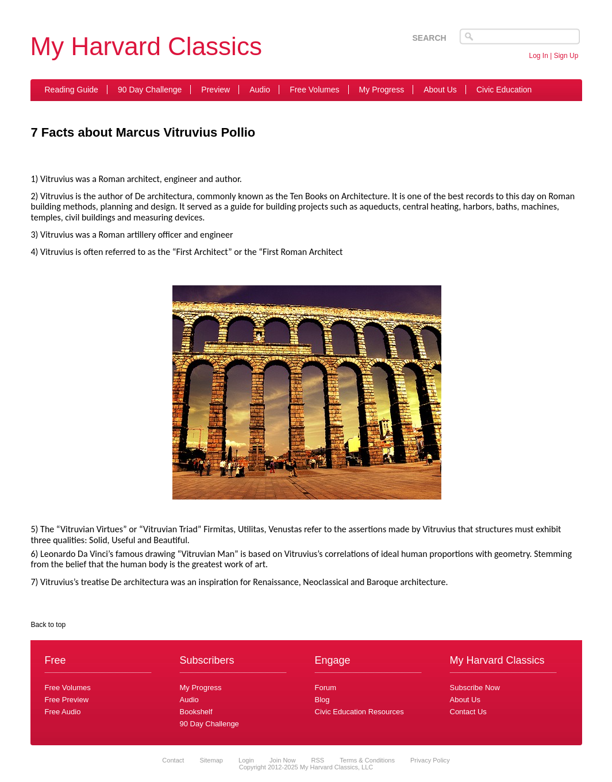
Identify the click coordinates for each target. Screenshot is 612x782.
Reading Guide (71, 89)
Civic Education (504, 89)
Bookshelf (196, 711)
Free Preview (67, 699)
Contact (173, 760)
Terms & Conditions (367, 760)
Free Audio (63, 711)
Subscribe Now (475, 687)
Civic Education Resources (359, 711)
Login (246, 760)
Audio (259, 89)
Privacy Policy (430, 760)
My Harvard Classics (146, 46)
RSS (318, 760)
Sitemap (210, 760)
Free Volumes (314, 89)
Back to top (48, 625)
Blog (322, 699)
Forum (326, 687)
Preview (215, 89)
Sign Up (566, 56)
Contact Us (468, 711)
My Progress (382, 89)
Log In (538, 56)
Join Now (283, 760)
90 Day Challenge (150, 89)
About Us (440, 89)
